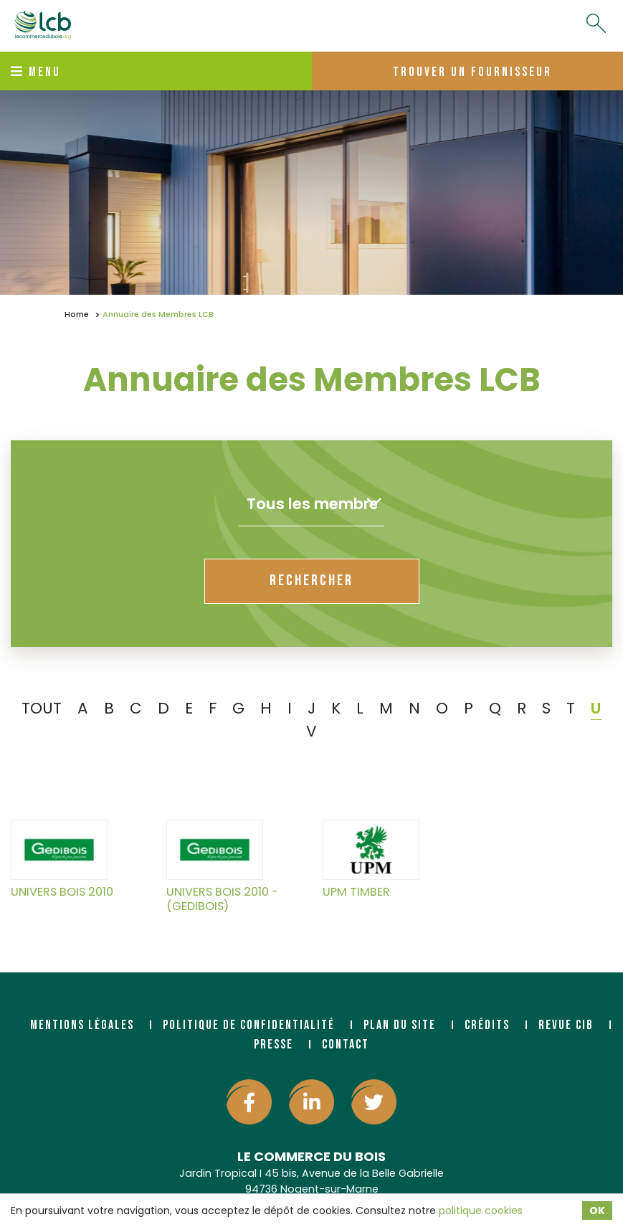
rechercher (311, 580)
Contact (345, 1044)
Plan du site (399, 1025)
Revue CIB (566, 1025)
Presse (273, 1044)
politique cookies (481, 1210)
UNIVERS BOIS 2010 (62, 860)
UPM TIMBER (371, 860)
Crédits (487, 1025)
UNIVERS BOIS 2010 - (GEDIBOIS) (222, 866)
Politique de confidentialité (249, 1025)
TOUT (42, 708)
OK (597, 1210)
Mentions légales (82, 1025)
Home (77, 314)
